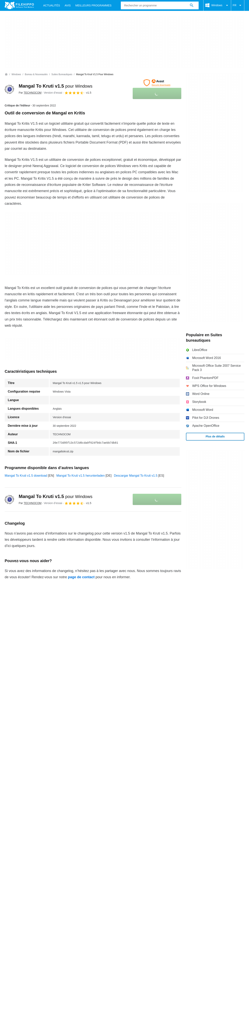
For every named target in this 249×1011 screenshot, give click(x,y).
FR (238, 5)
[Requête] (160, 5)
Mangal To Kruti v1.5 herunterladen (80, 475)
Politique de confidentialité (103, 842)
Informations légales (140, 842)
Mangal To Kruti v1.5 (55, 86)
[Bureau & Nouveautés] (36, 74)
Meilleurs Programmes (93, 5)
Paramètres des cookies (191, 842)
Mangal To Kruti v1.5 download (26, 475)
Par (30, 92)
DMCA (164, 842)
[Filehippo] (19, 5)
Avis (68, 5)
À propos (11, 835)
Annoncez (46, 835)
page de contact (81, 577)
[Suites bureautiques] (61, 74)
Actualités (51, 5)
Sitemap (64, 835)
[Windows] (16, 74)
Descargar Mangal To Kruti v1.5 (136, 475)
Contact (28, 835)
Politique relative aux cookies (59, 842)
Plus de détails (215, 436)
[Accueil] (6, 74)
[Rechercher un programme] (192, 5)
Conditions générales (19, 842)
